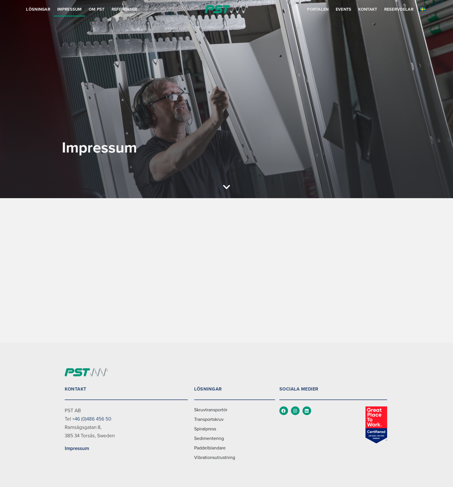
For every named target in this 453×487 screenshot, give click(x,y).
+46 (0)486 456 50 (91, 419)
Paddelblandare (210, 448)
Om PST (97, 9)
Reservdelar (398, 9)
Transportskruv (209, 419)
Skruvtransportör (210, 410)
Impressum (69, 9)
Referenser (124, 9)
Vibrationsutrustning (214, 457)
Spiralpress (205, 429)
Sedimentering (209, 438)
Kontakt (367, 9)
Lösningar (38, 9)
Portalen (317, 9)
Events (344, 9)
